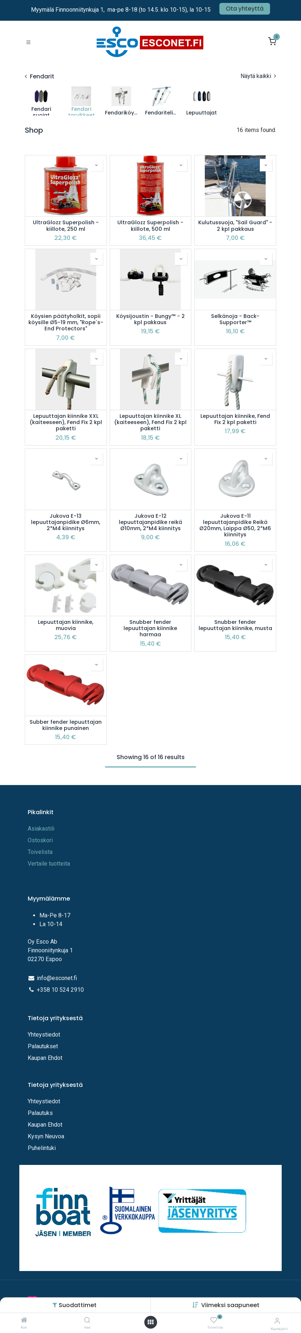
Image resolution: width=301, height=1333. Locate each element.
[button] (230, 1305)
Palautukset (43, 1046)
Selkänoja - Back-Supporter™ (235, 319)
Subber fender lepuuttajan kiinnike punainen (66, 725)
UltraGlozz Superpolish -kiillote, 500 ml (150, 225)
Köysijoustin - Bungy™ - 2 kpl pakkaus (150, 319)
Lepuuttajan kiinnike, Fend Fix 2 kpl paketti (235, 419)
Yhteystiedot (45, 1034)
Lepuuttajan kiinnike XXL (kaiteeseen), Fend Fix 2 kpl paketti (66, 422)
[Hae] (87, 1320)
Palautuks (40, 1112)
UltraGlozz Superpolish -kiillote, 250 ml (66, 225)
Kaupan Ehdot (45, 1057)
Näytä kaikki (258, 76)
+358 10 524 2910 (60, 989)
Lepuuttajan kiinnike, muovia (65, 625)
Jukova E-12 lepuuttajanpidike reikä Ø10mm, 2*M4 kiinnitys (150, 522)
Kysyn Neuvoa (46, 1136)
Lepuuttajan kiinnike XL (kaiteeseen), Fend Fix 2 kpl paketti (150, 422)
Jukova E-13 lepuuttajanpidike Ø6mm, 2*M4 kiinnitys (65, 522)
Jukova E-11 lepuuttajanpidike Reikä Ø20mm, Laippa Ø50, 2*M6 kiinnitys (235, 525)
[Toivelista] (213, 1320)
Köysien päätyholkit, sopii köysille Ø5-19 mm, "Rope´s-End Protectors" (65, 322)
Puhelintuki (42, 1147)
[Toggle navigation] (28, 42)
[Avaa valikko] (150, 1322)
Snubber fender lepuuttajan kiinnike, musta (235, 625)
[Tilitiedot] (277, 1321)
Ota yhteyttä (244, 8)
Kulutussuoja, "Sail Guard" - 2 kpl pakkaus (235, 225)
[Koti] (24, 1320)
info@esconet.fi (57, 978)
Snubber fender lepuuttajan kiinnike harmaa (150, 628)
